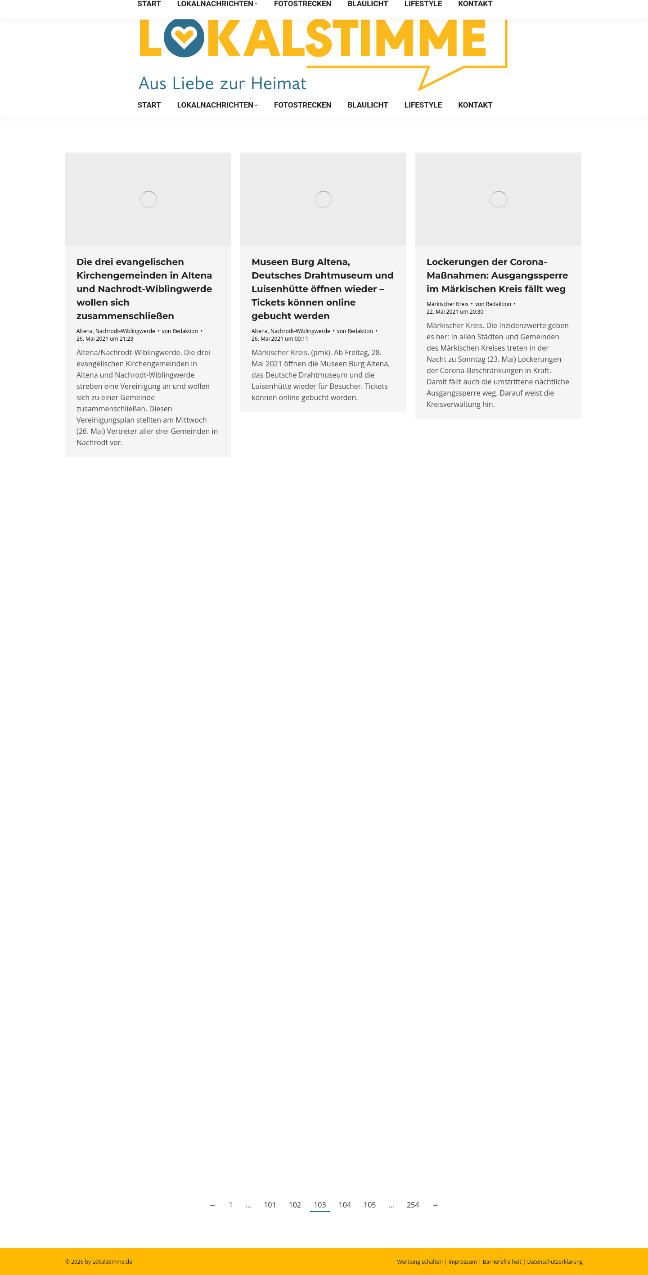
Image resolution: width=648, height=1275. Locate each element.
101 (270, 1205)
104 (345, 1205)
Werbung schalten (419, 1262)
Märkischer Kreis (447, 304)
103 (320, 1205)
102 (295, 1205)
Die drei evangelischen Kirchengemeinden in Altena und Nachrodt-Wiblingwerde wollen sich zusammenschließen (144, 289)
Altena (84, 331)
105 (370, 1205)
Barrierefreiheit (502, 1262)
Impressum (463, 1262)
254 (413, 1205)
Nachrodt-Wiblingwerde (125, 331)
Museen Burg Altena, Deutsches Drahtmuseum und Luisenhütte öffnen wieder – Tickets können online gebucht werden (323, 289)
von (180, 331)
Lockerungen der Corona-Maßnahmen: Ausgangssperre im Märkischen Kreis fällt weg (497, 275)
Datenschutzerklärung (555, 1262)
